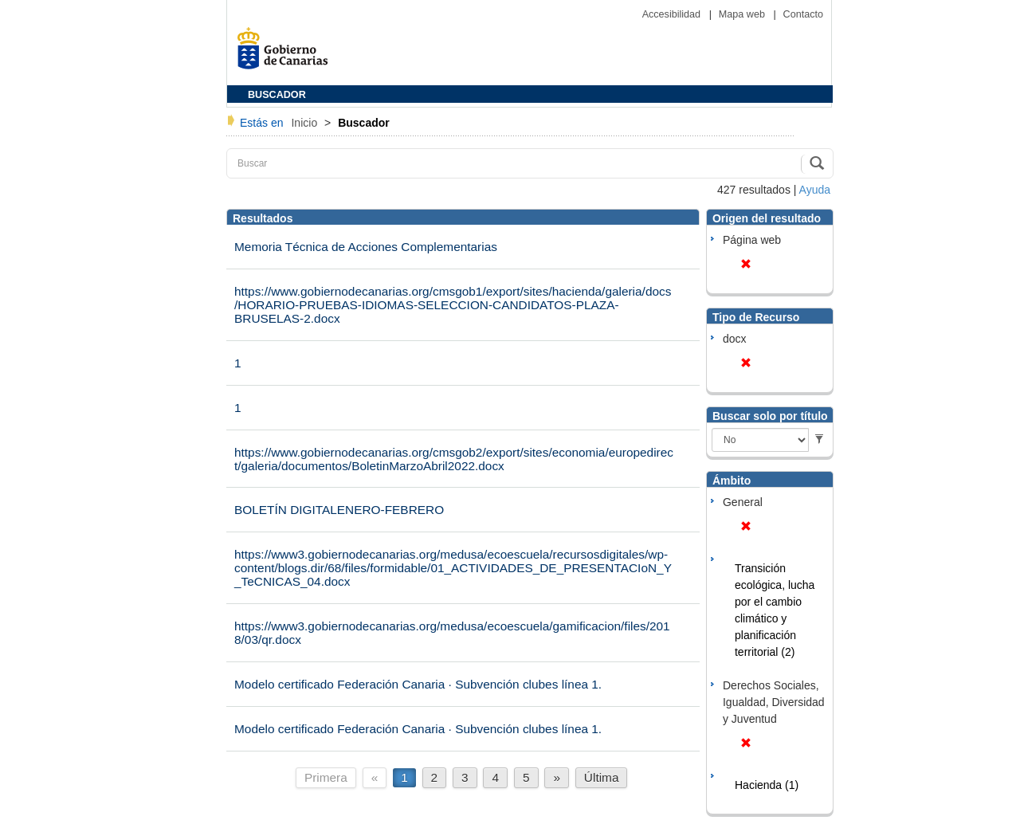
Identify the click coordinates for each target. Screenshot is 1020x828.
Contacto (803, 14)
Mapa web (743, 14)
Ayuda (814, 189)
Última (601, 777)
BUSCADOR (277, 94)
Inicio (305, 122)
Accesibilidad (673, 14)
